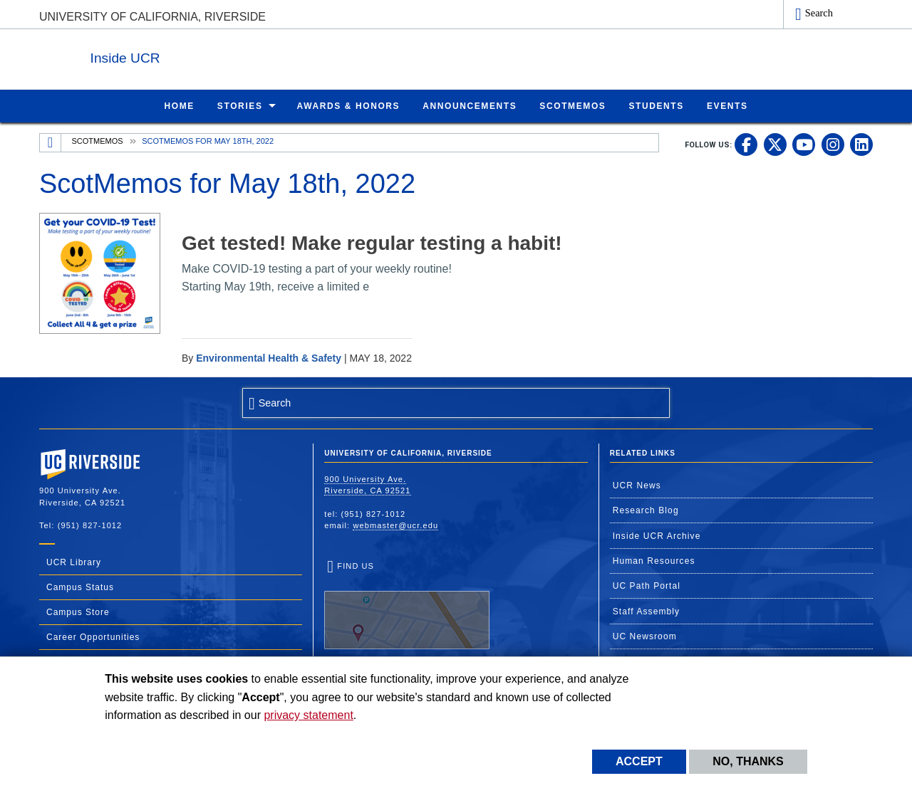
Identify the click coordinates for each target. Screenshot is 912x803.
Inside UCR (213, 55)
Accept (639, 761)
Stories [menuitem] (240, 105)
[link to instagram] (833, 143)
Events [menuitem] (727, 105)
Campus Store (78, 611)
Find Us (406, 605)
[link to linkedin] (861, 143)
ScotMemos (97, 140)
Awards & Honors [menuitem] (348, 105)
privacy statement (308, 715)
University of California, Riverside (152, 17)
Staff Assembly (646, 611)
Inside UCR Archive (657, 535)
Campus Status (80, 587)
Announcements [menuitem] (470, 105)
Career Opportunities (93, 636)
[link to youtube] (803, 143)
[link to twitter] (775, 143)
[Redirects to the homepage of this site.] (50, 142)
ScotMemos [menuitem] (572, 105)
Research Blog (646, 510)
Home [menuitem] (179, 105)
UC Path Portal (646, 585)
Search (819, 13)
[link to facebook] (746, 143)
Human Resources (654, 560)
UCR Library (73, 562)
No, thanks (748, 761)
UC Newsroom (645, 636)
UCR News (637, 485)
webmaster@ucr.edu (395, 524)
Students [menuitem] (655, 105)
